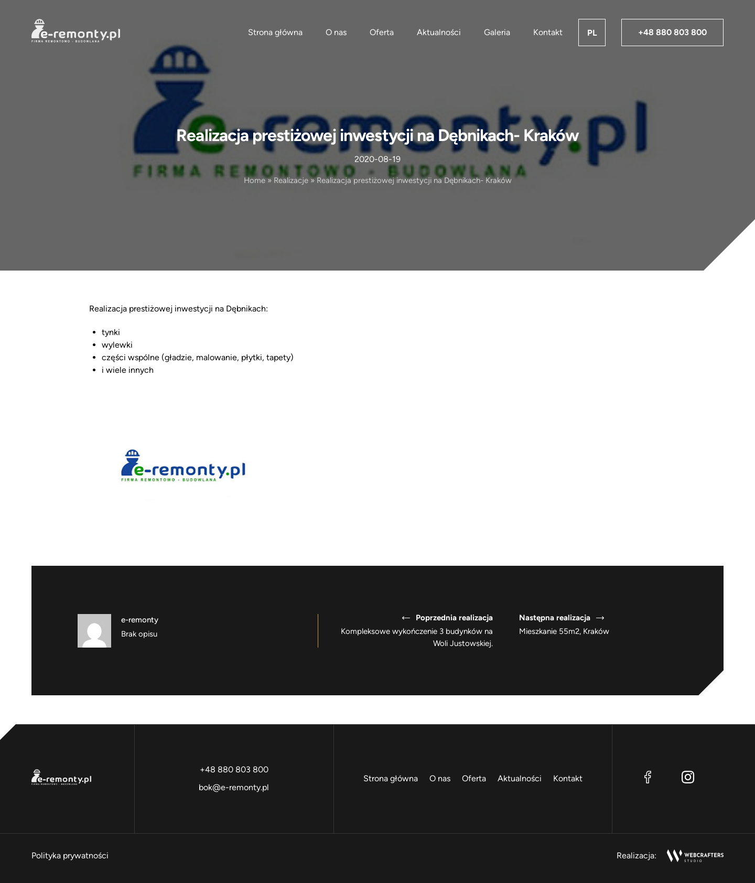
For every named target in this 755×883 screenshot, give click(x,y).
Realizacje (291, 180)
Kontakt (548, 32)
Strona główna (275, 32)
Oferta (382, 32)
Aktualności (439, 32)
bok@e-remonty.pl (234, 787)
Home (254, 180)
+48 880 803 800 (672, 32)
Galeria (497, 32)
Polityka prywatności (70, 855)
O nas (336, 32)
